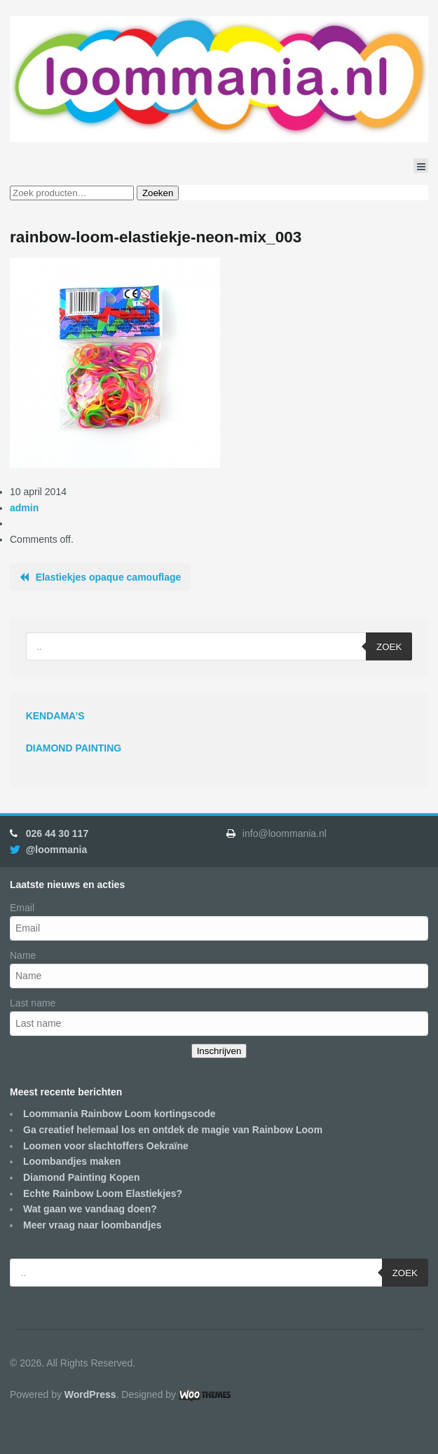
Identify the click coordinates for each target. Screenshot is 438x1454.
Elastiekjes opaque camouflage (109, 577)
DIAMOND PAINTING (74, 748)
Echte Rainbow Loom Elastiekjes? (102, 1193)
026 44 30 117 (57, 833)
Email (22, 907)
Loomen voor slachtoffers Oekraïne (106, 1145)
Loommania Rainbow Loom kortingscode (119, 1113)
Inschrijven (219, 1051)
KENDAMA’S (55, 715)
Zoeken (157, 193)
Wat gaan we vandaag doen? (90, 1208)
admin (24, 507)
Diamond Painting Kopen (81, 1177)
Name (23, 955)
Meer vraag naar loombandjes (92, 1225)
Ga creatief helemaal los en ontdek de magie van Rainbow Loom (172, 1129)
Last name (32, 1003)
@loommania (57, 849)
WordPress (90, 1394)
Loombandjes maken (72, 1161)
